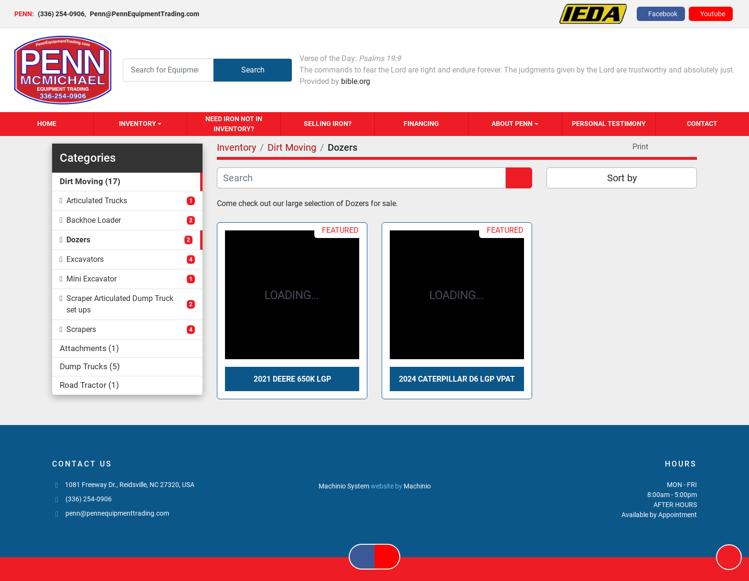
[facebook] (661, 14)
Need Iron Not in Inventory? (233, 124)
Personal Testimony (609, 123)
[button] (140, 124)
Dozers (78, 239)
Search (253, 69)
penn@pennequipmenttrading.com (117, 513)
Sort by (622, 178)
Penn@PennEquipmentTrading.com (142, 14)
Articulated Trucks (96, 200)
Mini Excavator (91, 278)
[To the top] (729, 557)
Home (46, 123)
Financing (421, 123)
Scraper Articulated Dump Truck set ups (119, 304)
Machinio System (344, 486)
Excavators (85, 259)
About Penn (512, 123)
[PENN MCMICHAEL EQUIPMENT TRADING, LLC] (374, 464)
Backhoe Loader (93, 220)
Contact (702, 123)
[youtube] (711, 14)
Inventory (137, 123)
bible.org (355, 81)
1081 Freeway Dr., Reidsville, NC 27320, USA (129, 484)
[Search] (168, 70)
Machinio (417, 486)
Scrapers (81, 329)
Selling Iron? (328, 123)
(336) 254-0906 (61, 14)
